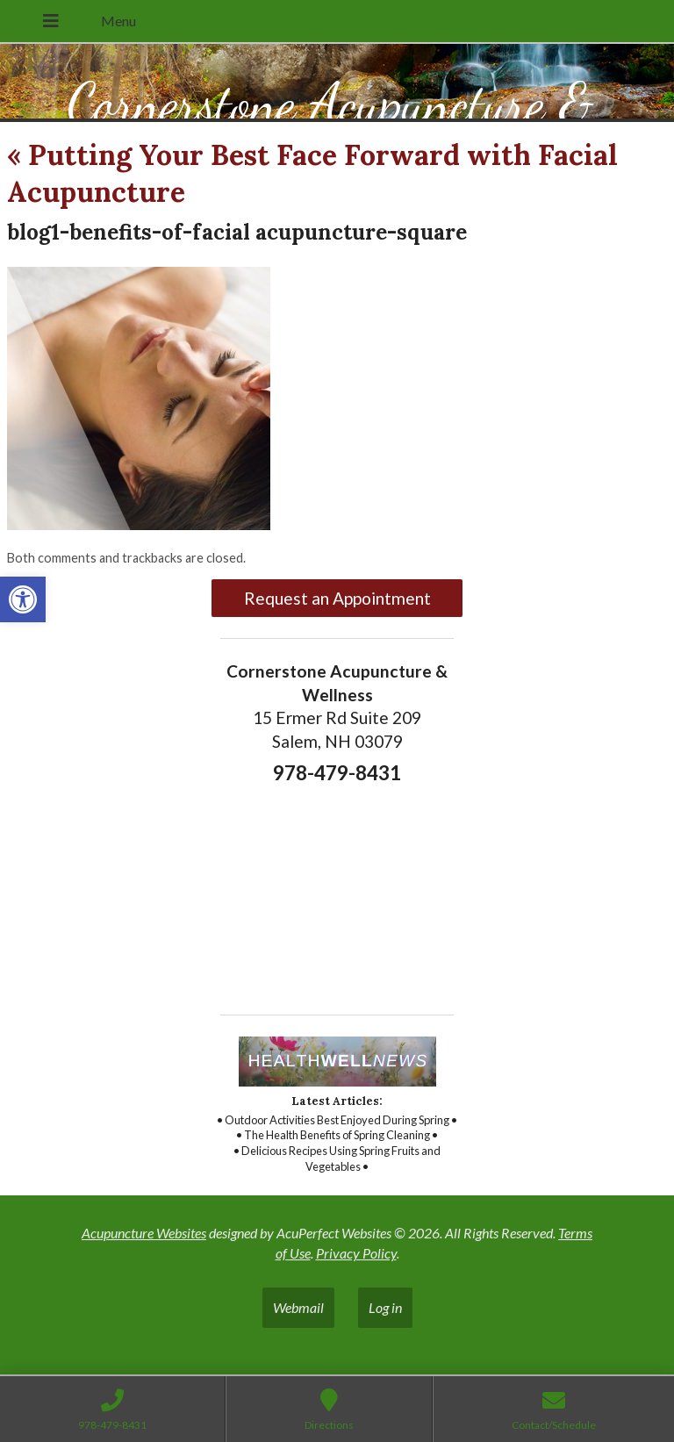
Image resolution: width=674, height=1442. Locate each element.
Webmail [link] (298, 1307)
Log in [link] (385, 1307)
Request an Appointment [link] (337, 598)
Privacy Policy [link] (356, 1253)
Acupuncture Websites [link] (144, 1232)
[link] (23, 599)
